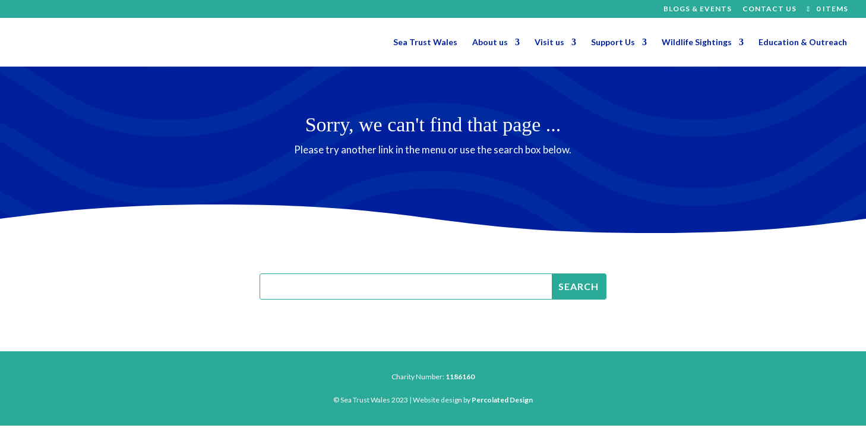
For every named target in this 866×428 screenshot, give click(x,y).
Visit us (549, 42)
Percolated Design (502, 399)
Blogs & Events (697, 9)
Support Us (613, 42)
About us (490, 42)
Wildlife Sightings (697, 42)
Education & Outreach (802, 42)
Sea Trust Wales (425, 42)
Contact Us (769, 9)
